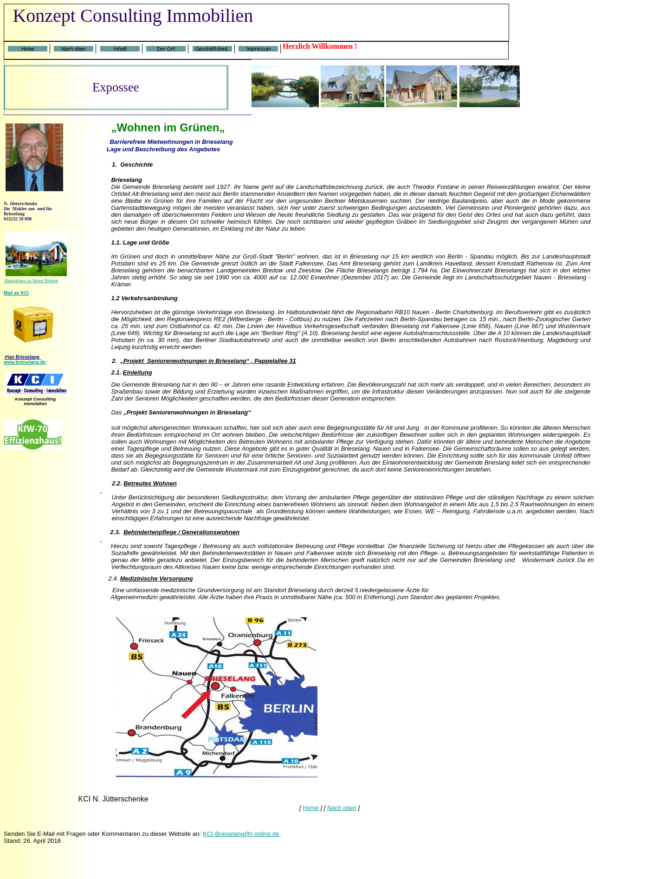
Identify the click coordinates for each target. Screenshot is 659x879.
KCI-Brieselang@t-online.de (242, 833)
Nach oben (341, 807)
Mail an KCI (16, 293)
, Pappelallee (268, 360)
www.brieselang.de (24, 362)
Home (311, 807)
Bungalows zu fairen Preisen (31, 280)
